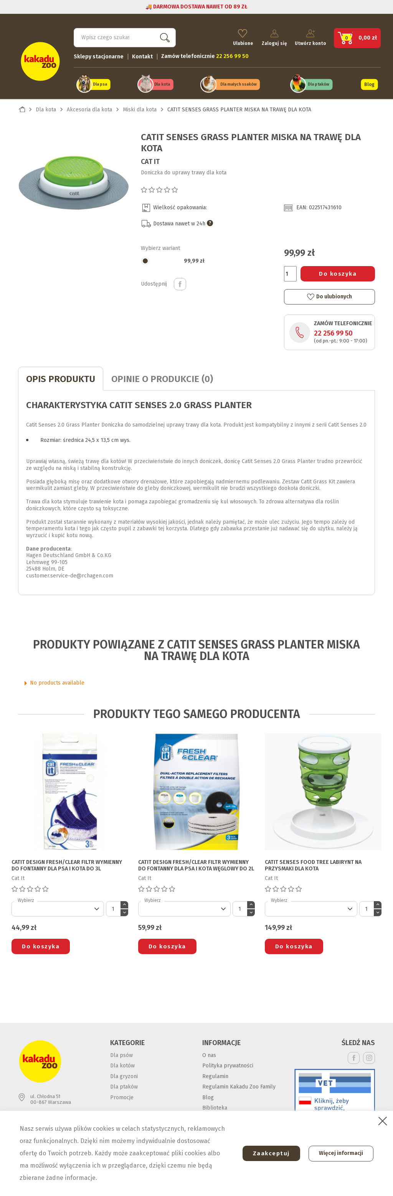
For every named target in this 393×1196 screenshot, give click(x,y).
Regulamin (215, 1075)
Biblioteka (214, 1107)
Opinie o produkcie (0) (162, 378)
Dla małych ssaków (238, 83)
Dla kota (162, 83)
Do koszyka (338, 273)
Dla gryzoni (124, 1075)
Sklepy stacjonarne (99, 56)
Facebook (354, 1057)
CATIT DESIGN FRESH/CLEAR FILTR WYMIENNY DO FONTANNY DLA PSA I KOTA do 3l (67, 865)
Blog (369, 83)
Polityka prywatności (227, 1065)
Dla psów (121, 1054)
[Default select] (58, 908)
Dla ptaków (318, 83)
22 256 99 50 (333, 332)
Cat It (150, 160)
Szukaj (163, 36)
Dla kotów (122, 1065)
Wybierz (26, 899)
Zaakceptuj (269, 1153)
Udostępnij (180, 283)
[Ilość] (290, 273)
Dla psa (100, 83)
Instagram (369, 1057)
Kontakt (142, 56)
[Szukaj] (125, 36)
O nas (209, 1054)
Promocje (122, 1096)
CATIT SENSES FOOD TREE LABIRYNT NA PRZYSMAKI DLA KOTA (313, 865)
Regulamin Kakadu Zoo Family (239, 1086)
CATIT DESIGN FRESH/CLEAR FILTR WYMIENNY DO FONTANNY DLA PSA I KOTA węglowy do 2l (196, 865)
